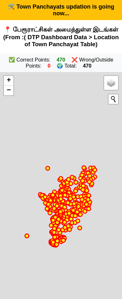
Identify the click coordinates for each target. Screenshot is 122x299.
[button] (8, 81)
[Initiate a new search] (113, 99)
